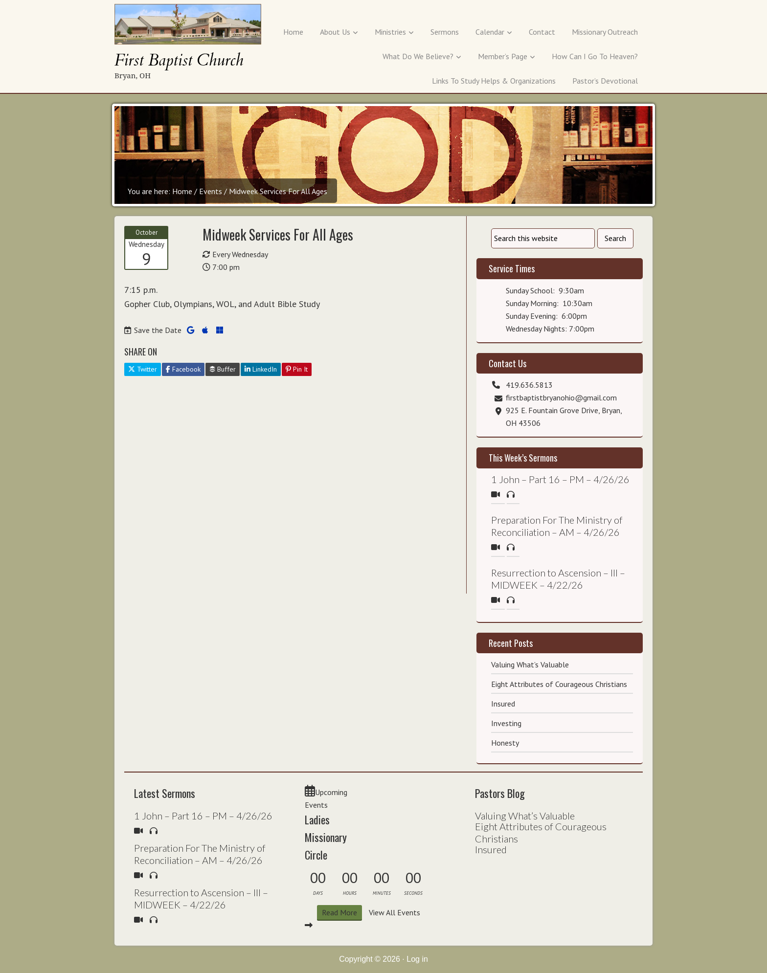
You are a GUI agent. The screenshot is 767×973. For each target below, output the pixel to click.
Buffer (222, 369)
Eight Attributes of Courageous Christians (559, 684)
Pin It (297, 369)
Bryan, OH (132, 75)
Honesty (505, 743)
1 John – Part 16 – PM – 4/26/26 (560, 479)
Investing (506, 723)
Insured (503, 703)
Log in (417, 959)
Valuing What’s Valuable (530, 664)
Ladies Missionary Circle (326, 837)
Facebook (183, 369)
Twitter (142, 369)
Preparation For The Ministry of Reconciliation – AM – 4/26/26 (557, 526)
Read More (339, 912)
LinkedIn (261, 369)
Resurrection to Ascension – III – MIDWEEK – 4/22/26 (558, 579)
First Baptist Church (178, 60)
